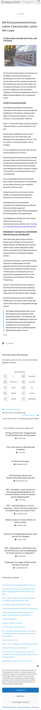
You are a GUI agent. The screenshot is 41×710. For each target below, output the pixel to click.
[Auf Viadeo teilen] (11, 399)
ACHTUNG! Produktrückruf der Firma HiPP (16, 605)
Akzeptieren (20, 690)
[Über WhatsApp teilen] (29, 399)
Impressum (35, 707)
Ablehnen (20, 696)
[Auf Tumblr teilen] (29, 393)
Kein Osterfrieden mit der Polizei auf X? (15, 648)
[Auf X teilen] (11, 376)
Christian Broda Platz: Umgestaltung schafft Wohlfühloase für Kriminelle (20, 434)
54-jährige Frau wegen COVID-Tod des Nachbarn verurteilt (20, 563)
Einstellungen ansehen (20, 702)
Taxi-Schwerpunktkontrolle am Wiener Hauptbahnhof (20, 609)
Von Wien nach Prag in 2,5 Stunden (13, 627)
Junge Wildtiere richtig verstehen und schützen (17, 661)
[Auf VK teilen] (29, 387)
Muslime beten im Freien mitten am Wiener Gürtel (20, 521)
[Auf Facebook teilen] (29, 376)
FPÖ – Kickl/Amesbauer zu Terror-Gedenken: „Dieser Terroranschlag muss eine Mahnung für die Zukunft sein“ (21, 508)
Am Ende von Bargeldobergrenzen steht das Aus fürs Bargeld (20, 535)
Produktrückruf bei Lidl (9, 640)
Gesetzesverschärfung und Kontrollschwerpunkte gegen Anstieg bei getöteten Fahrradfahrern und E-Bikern (19, 591)
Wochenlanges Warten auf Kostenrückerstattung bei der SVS (20, 476)
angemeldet (13, 360)
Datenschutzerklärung (9, 707)
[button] (38, 666)
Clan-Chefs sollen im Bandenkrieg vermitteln (20, 448)
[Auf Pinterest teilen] (11, 382)
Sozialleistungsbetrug (9, 619)
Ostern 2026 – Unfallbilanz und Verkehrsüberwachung (20, 644)
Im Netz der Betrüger (20, 461)
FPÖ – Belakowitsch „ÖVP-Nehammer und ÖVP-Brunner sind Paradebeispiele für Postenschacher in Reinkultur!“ (20, 550)
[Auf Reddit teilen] (11, 393)
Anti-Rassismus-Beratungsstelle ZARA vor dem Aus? (19, 585)
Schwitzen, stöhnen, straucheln (12, 623)
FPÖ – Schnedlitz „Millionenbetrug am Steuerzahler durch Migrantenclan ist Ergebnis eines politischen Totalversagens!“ (19, 633)
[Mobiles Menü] (20, 14)
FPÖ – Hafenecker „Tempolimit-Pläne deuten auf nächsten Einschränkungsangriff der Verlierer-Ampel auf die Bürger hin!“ (19, 654)
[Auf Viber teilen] (11, 387)
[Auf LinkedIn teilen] (29, 382)
